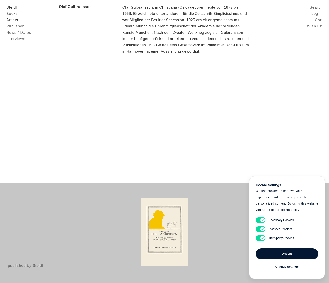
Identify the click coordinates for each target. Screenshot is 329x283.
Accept (287, 253)
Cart (319, 20)
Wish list (315, 26)
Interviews (15, 39)
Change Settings (287, 266)
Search (316, 7)
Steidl (11, 7)
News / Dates (18, 32)
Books (12, 14)
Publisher (15, 26)
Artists (12, 20)
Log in (317, 14)
